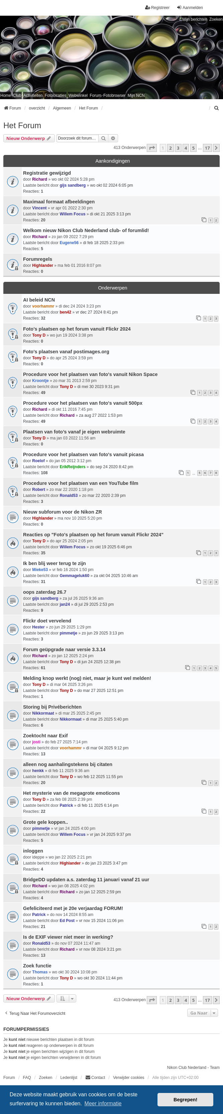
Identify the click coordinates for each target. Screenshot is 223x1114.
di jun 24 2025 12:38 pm (99, 662)
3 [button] (178, 148)
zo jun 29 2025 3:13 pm (102, 633)
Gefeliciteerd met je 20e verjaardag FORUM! (73, 908)
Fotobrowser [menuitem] (114, 95)
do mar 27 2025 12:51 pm (100, 690)
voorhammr (43, 306)
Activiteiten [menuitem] (33, 95)
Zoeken (216, 19)
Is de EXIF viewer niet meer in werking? (68, 937)
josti (36, 742)
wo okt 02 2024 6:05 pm (111, 185)
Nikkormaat (43, 713)
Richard (39, 179)
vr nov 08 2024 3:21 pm (100, 949)
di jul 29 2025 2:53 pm (94, 604)
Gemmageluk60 (74, 575)
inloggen (33, 851)
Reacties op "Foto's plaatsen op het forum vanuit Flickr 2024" (93, 534)
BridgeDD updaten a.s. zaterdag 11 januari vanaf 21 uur (86, 879)
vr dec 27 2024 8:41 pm (97, 312)
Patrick (66, 805)
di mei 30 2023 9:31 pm (98, 386)
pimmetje (68, 633)
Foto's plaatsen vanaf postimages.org (66, 351)
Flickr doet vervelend (47, 620)
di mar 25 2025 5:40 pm (107, 719)
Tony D (38, 335)
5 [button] (193, 148)
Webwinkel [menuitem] (78, 95)
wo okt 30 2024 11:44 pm (100, 978)
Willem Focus (72, 214)
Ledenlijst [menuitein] (68, 1077)
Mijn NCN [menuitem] (136, 95)
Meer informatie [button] (103, 1103)
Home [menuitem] (5, 95)
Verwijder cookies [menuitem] (128, 1077)
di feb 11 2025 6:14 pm (98, 805)
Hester (38, 627)
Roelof (38, 460)
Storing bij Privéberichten (52, 707)
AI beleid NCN (39, 300)
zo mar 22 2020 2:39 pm (104, 495)
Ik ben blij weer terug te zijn (54, 563)
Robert (38, 489)
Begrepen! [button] (185, 1099)
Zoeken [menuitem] (45, 1077)
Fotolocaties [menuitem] (56, 95)
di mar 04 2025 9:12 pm (107, 748)
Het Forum (22, 125)
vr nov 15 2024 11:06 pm (101, 920)
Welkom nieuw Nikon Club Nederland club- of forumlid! (86, 230)
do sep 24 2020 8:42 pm (111, 467)
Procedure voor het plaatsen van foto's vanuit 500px (82, 403)
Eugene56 (69, 242)
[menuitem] (217, 108)
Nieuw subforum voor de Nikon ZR (62, 512)
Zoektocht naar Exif (45, 735)
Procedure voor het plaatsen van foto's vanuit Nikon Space (90, 374)
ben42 (65, 312)
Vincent (39, 208)
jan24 (65, 604)
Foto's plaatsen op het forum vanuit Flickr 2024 (77, 329)
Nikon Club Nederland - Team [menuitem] (193, 1067)
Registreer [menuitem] (157, 7)
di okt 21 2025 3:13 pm (110, 214)
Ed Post (67, 920)
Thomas (39, 972)
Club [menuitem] (17, 95)
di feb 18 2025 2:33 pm (103, 242)
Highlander (42, 265)
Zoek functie (37, 965)
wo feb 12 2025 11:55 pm (100, 776)
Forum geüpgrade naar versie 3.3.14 (64, 649)
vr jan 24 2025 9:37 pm (110, 834)
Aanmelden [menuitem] (190, 7)
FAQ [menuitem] (27, 1077)
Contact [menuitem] (95, 1077)
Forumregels (37, 259)
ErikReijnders (72, 467)
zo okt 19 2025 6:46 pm (111, 547)
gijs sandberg (73, 185)
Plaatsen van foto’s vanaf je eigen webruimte (74, 431)
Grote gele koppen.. (45, 822)
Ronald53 (69, 495)
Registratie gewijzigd (47, 173)
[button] (152, 148)
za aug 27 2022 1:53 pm (100, 415)
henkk (38, 770)
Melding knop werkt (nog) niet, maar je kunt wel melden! (87, 678)
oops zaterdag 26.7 (45, 592)
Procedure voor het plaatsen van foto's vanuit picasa (83, 454)
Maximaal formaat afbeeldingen (59, 201)
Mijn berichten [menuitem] (194, 19)
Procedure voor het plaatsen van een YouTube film (80, 483)
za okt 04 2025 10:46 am (116, 575)
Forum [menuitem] (95, 95)
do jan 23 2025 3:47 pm (106, 863)
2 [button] (170, 148)
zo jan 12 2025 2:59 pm (100, 892)
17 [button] (207, 148)
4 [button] (186, 148)
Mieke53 (40, 569)
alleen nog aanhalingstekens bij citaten (67, 764)
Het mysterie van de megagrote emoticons (71, 793)
